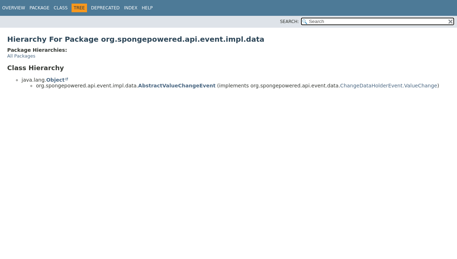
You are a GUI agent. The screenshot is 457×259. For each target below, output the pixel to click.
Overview (13, 7)
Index (131, 7)
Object (55, 80)
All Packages (21, 56)
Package (39, 7)
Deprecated (105, 7)
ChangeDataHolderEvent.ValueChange (388, 85)
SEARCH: (289, 21)
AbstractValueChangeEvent (176, 85)
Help (147, 7)
